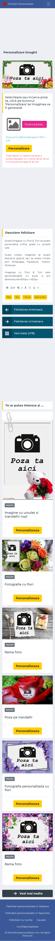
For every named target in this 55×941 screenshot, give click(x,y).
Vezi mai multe (28, 893)
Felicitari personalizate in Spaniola (27, 913)
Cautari (41, 919)
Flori (9, 297)
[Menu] (48, 4)
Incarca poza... (34, 124)
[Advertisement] (27, 29)
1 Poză (27, 297)
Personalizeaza (27, 530)
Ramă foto (40, 297)
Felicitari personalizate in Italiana (27, 906)
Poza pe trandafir (19, 717)
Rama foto (13, 652)
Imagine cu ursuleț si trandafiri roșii (21, 514)
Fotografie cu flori (19, 584)
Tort (17, 297)
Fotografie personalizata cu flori (27, 788)
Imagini (9, 505)
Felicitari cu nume (21, 919)
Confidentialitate (27, 926)
